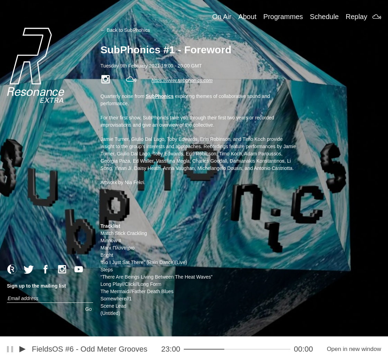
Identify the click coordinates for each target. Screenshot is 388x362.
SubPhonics (160, 96)
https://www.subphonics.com (182, 80)
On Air (222, 16)
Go (88, 309)
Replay (356, 16)
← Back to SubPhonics (125, 30)
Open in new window (354, 349)
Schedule (324, 16)
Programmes (283, 16)
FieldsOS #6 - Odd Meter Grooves (89, 349)
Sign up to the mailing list (36, 286)
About (247, 16)
